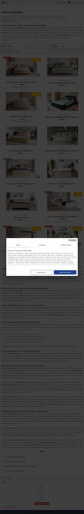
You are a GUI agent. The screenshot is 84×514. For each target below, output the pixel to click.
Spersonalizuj (42, 272)
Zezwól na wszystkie (65, 272)
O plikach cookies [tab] (66, 245)
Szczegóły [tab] (42, 245)
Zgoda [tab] (18, 245)
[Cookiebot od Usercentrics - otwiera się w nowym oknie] (70, 240)
